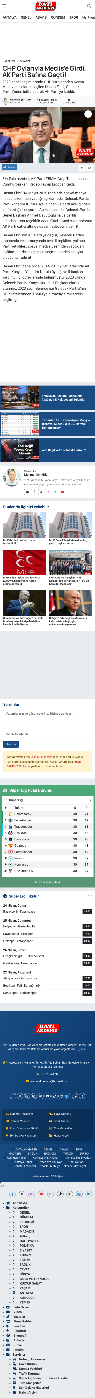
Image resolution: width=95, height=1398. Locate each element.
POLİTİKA (23, 1245)
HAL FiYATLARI (27, 1241)
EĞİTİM (22, 1260)
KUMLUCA (23, 1298)
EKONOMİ (48, 1153)
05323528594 (50, 1074)
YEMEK (21, 1302)
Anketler (16, 1340)
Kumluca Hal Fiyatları (43, 1157)
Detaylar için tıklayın (47, 882)
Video (14, 1312)
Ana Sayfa (16, 1203)
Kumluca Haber (14, 1157)
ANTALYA (10, 17)
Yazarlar (15, 1317)
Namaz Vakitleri (18, 1121)
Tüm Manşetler (60, 1128)
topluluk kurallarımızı (39, 757)
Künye (14, 1345)
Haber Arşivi (59, 1135)
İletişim (15, 1350)
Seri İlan (15, 1326)
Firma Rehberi (20, 1321)
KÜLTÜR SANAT (27, 1283)
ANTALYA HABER (24, 1149)
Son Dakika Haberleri (21, 1135)
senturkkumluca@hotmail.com (50, 1081)
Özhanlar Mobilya (49, 1166)
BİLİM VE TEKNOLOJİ (31, 1279)
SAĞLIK (30, 1153)
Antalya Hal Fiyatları (76, 1157)
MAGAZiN (12, 1153)
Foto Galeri (17, 1307)
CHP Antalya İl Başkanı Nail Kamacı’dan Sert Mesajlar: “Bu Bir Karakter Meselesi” (69, 580)
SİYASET (25, 61)
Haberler (8, 61)
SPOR (73, 17)
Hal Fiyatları (73, 1162)
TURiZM (66, 1153)
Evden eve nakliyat (48, 1162)
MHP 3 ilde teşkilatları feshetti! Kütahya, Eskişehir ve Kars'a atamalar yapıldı (21, 580)
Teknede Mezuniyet (74, 1166)
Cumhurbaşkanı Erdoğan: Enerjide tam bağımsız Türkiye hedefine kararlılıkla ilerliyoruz (23, 621)
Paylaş (9, 167)
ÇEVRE (21, 1269)
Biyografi (16, 1335)
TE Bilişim (57, 1176)
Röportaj (16, 1331)
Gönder (11, 744)
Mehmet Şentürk (35, 474)
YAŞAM (21, 1288)
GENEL (26, 17)
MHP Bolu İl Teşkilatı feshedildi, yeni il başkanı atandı (68, 542)
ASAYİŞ (41, 17)
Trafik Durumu (60, 1121)
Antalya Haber (21, 1162)
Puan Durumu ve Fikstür (22, 1128)
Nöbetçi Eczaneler (19, 1114)
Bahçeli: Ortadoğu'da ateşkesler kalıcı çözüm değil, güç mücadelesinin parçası (68, 621)
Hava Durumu (60, 1114)
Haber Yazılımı (40, 1176)
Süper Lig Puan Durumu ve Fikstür (40, 1378)
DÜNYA (82, 1153)
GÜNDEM (58, 17)
